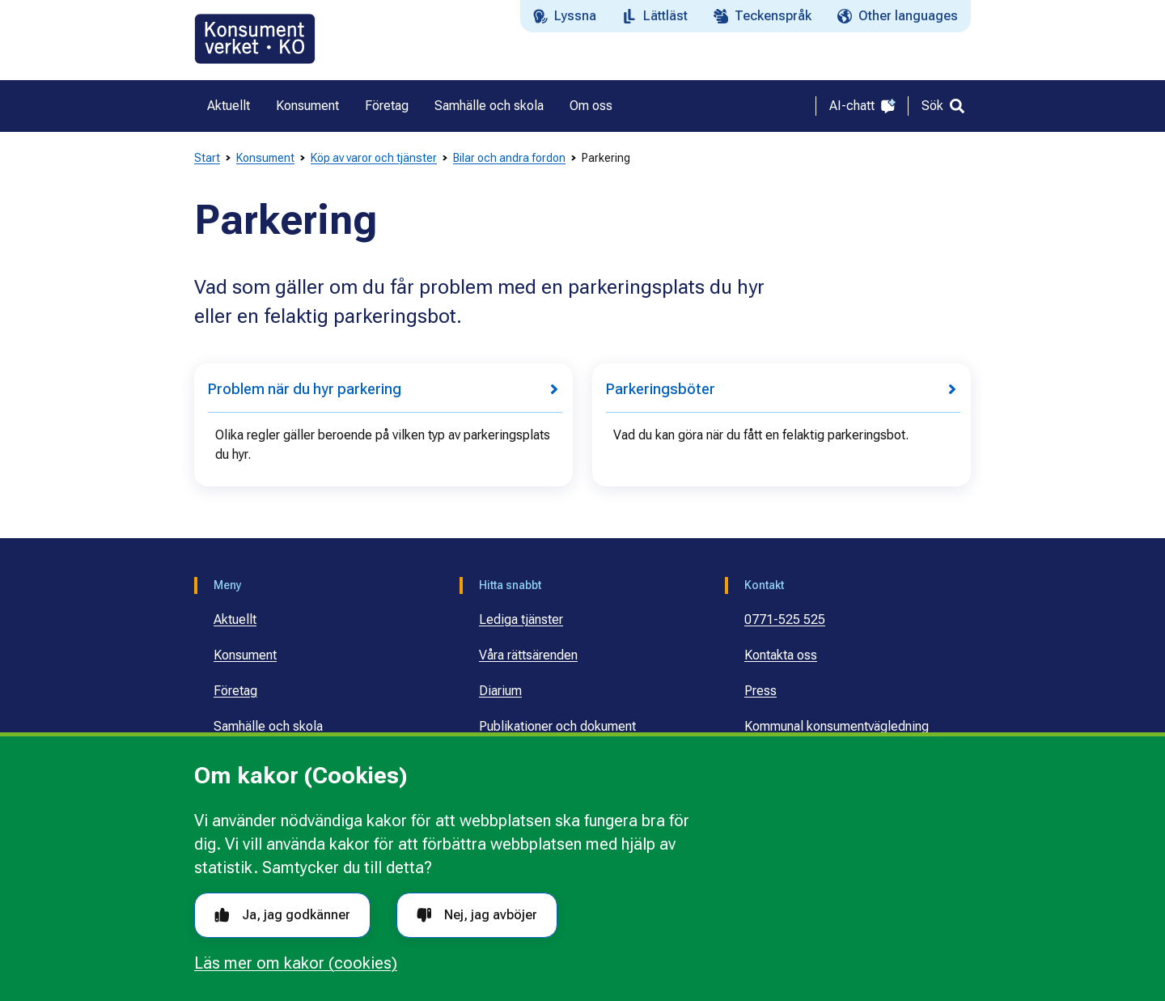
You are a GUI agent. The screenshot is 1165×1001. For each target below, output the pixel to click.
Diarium (500, 690)
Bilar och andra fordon (509, 157)
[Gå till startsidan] (255, 39)
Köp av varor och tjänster (374, 157)
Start (207, 157)
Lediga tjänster (521, 619)
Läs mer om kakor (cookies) (295, 963)
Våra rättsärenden (528, 655)
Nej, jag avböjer (477, 915)
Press (760, 690)
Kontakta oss (780, 655)
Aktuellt (235, 619)
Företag (235, 690)
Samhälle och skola (268, 726)
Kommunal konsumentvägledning (836, 726)
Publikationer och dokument (557, 726)
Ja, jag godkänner (282, 915)
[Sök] (943, 106)
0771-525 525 (784, 619)
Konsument (265, 157)
